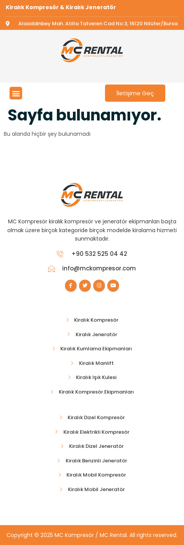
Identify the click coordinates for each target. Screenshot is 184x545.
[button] (16, 93)
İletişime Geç (135, 93)
